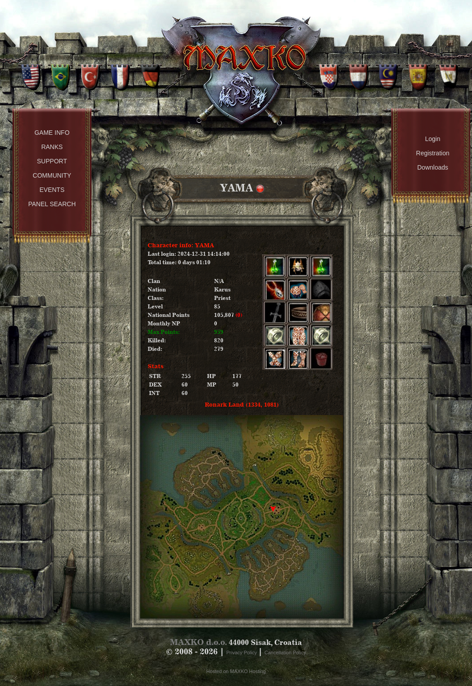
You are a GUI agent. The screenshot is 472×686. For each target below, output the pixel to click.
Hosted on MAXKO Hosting (235, 671)
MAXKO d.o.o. (198, 642)
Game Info (52, 132)
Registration (433, 153)
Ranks (51, 146)
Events (51, 189)
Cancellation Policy (285, 652)
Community (52, 175)
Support (52, 161)
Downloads (432, 167)
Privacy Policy (242, 652)
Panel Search (52, 204)
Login (432, 138)
